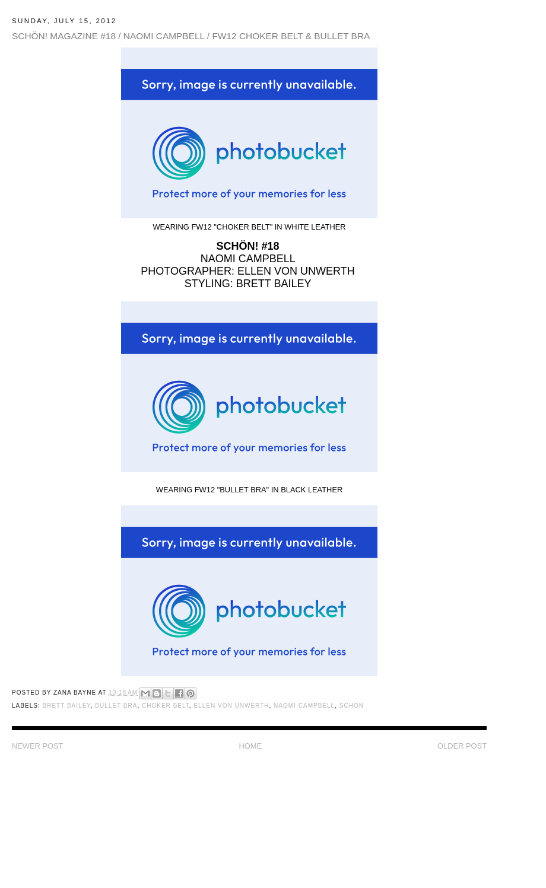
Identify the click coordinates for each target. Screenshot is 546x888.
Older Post (462, 745)
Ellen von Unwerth (231, 705)
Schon (351, 705)
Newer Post (37, 745)
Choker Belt (165, 705)
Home (250, 745)
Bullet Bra (116, 705)
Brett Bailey (66, 705)
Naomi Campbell (304, 705)
